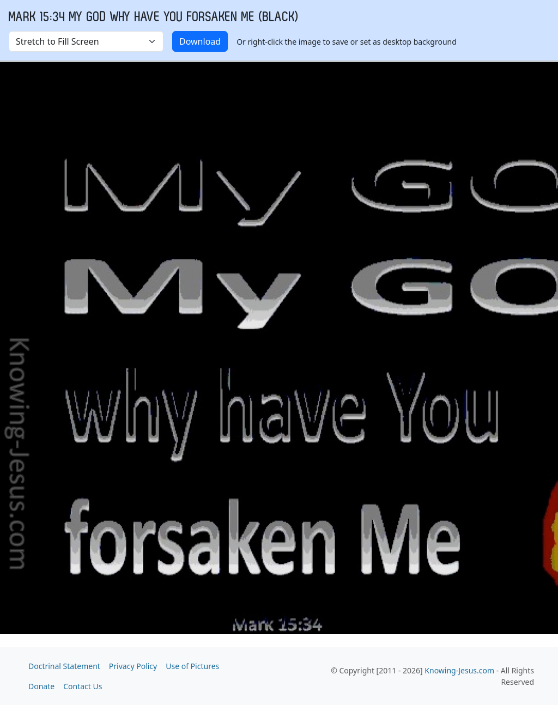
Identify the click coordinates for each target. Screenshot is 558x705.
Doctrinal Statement (64, 666)
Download (200, 41)
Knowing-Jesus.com (459, 670)
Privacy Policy (133, 666)
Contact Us (82, 686)
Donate (41, 686)
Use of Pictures (192, 666)
